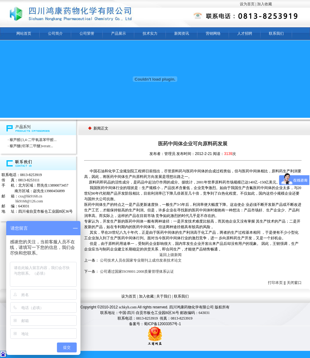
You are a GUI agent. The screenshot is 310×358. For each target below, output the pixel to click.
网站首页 (23, 33)
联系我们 (276, 33)
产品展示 (118, 33)
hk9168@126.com (29, 201)
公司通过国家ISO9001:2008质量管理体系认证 (137, 271)
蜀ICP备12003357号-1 (162, 324)
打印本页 (275, 283)
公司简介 (55, 33)
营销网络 (213, 33)
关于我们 (163, 296)
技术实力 (150, 33)
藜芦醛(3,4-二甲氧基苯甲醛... (33, 140)
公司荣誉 (87, 33)
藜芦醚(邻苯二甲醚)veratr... (31, 146)
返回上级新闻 (170, 255)
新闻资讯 (181, 33)
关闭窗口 (294, 283)
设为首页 (247, 4)
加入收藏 (264, 4)
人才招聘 (244, 33)
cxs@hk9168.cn (30, 196)
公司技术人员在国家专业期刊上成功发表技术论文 (141, 260)
